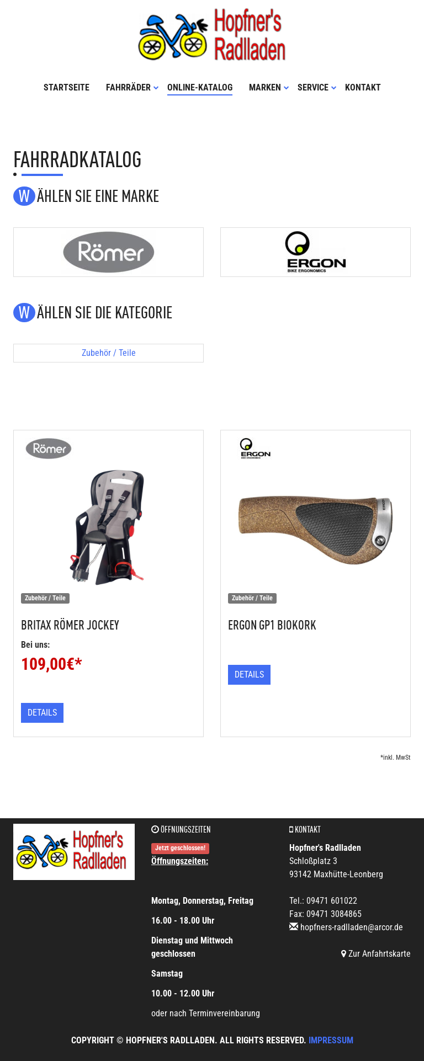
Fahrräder (132, 87)
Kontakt (363, 87)
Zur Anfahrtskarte (376, 953)
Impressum (331, 1040)
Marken (269, 87)
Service (317, 87)
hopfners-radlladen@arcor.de (351, 927)
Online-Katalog (199, 87)
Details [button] (42, 712)
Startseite (66, 87)
